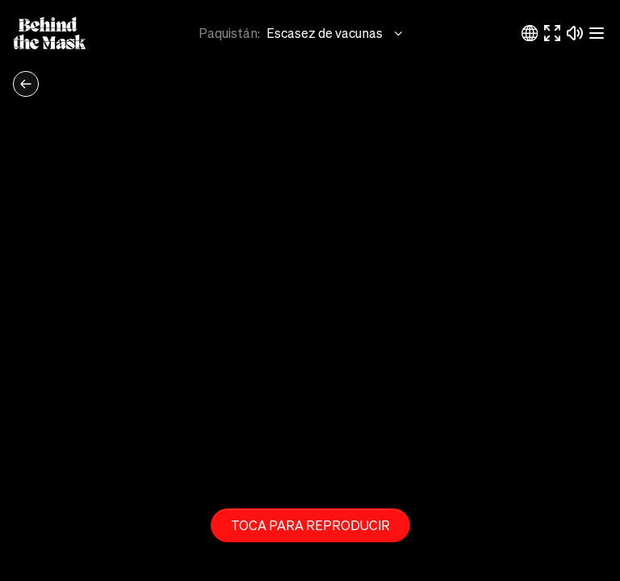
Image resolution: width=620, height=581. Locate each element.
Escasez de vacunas (335, 33)
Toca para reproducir (310, 524)
